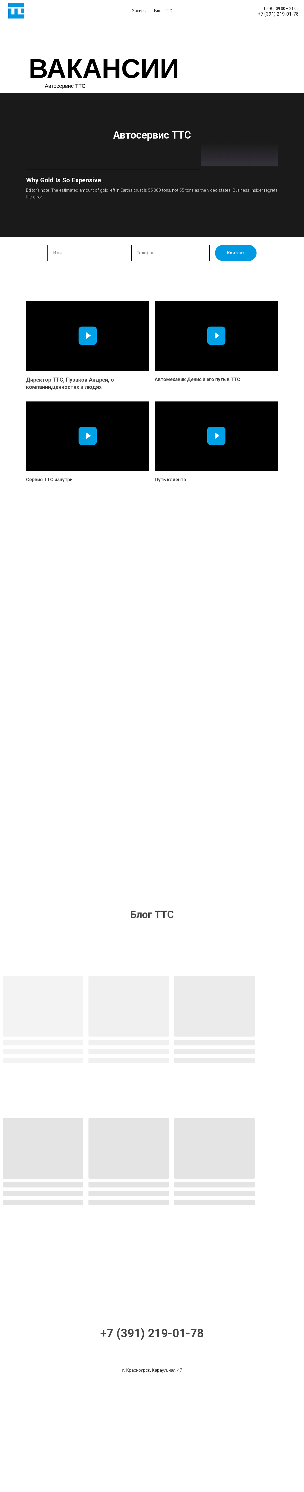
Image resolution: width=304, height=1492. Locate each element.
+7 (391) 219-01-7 (277, 14)
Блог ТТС (163, 10)
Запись (139, 10)
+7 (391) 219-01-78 (152, 1429)
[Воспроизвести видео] (88, 431)
